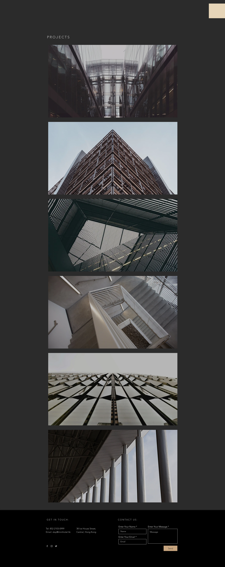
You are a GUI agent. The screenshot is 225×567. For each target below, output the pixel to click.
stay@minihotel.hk (61, 532)
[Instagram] (51, 546)
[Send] (170, 548)
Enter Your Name (127, 527)
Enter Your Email (127, 537)
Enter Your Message (157, 527)
